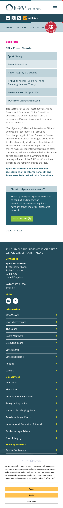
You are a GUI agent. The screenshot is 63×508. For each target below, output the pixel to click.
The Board (11, 328)
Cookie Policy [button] (41, 475)
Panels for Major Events (19, 417)
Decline (31, 495)
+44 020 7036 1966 (16, 284)
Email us (10, 287)
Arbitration (11, 382)
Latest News (12, 349)
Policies (10, 363)
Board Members (14, 336)
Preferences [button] (49, 478)
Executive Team (14, 342)
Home (9, 27)
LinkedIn (8, 18)
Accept (31, 489)
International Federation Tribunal (24, 424)
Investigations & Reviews (19, 396)
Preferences (31, 501)
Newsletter (19, 18)
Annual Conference (16, 450)
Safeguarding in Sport (17, 403)
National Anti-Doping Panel (20, 410)
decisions (21, 27)
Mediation (11, 389)
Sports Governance (16, 322)
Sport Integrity (14, 438)
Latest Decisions (15, 356)
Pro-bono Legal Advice (18, 431)
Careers (10, 370)
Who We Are (12, 315)
